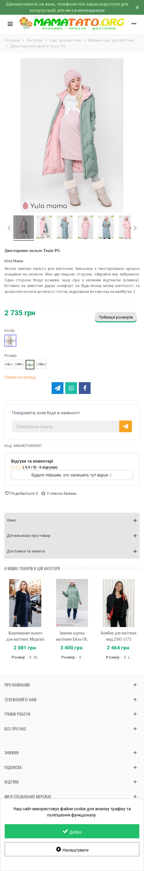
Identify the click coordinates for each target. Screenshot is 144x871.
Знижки (11, 752)
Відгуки (11, 781)
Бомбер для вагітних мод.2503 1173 (119, 636)
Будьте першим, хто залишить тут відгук (72, 475)
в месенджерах (89, 10)
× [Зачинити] (137, 7)
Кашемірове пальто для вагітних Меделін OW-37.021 (25, 639)
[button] (72, 520)
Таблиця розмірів (116, 317)
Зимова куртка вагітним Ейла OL (72, 636)
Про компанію (17, 685)
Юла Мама (13, 261)
